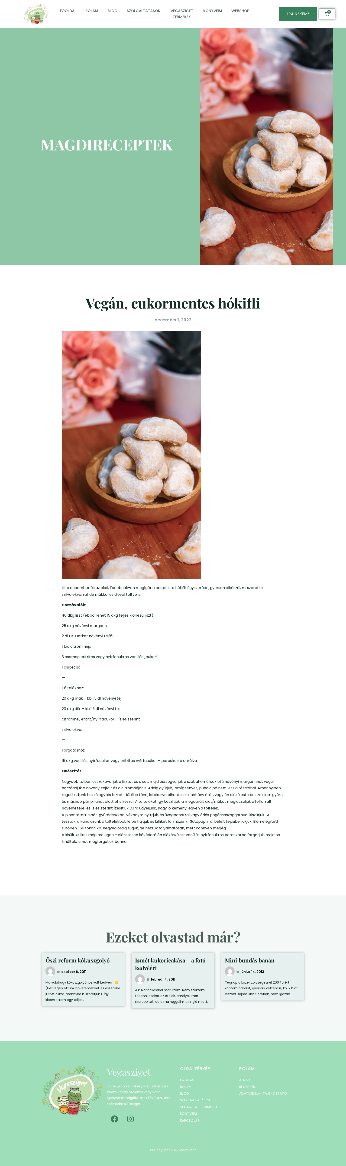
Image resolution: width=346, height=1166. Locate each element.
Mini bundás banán (250, 960)
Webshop (240, 10)
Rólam (91, 10)
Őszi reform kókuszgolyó (77, 960)
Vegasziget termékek (182, 13)
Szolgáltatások (143, 10)
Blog (112, 10)
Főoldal (68, 10)
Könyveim (212, 10)
